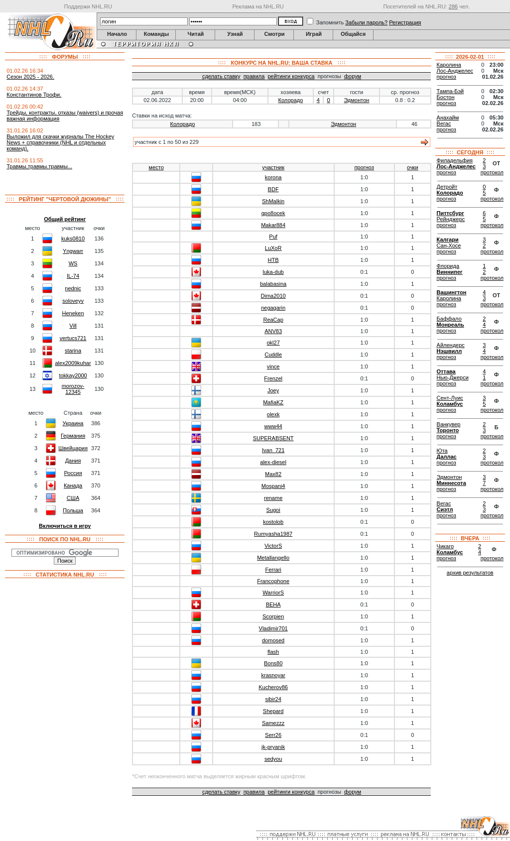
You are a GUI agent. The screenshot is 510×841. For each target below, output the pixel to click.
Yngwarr (73, 251)
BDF (273, 189)
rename (273, 498)
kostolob (273, 522)
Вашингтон (452, 292)
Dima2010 (273, 296)
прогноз (364, 167)
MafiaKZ (273, 402)
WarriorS (273, 593)
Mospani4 (273, 486)
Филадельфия (455, 160)
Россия (73, 473)
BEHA (273, 604)
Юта (442, 451)
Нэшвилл (449, 351)
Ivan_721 (273, 450)
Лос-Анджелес (455, 71)
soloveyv (73, 301)
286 (453, 6)
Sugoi (273, 510)
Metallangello (273, 558)
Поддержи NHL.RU (88, 6)
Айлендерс (451, 345)
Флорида (448, 266)
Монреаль (450, 325)
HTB (273, 260)
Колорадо (290, 100)
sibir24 (273, 699)
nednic (73, 288)
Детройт (447, 187)
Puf (273, 237)
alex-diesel (273, 462)
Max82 (273, 474)
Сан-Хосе (449, 245)
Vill (72, 326)
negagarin (273, 308)
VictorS (273, 546)
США (73, 498)
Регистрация (405, 22)
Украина (73, 423)
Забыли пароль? (366, 22)
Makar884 (273, 225)
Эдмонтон (357, 100)
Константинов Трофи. (33, 95)
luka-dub (273, 272)
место (156, 167)
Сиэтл (445, 509)
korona (273, 177)
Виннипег (450, 272)
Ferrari (273, 570)
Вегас (444, 123)
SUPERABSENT (273, 438)
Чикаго (445, 546)
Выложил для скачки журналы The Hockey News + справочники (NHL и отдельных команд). (60, 142)
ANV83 (273, 331)
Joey (273, 390)
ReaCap (273, 320)
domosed (273, 640)
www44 (273, 426)
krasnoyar (273, 675)
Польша (73, 510)
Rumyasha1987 (273, 534)
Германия (73, 436)
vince (273, 366)
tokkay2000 (73, 375)
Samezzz (273, 723)
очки (412, 167)
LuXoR (273, 248)
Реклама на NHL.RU (257, 6)
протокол (492, 172)
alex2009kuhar (73, 363)
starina (73, 351)
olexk (273, 414)
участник (273, 167)
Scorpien (273, 616)
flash (273, 652)
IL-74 (73, 276)
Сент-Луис (450, 398)
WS (73, 263)
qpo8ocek (273, 213)
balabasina (273, 284)
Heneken (73, 313)
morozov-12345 (73, 389)
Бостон (446, 97)
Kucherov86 (273, 687)
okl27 (272, 343)
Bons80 (273, 663)
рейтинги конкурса (290, 76)
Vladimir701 (273, 628)
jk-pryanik (273, 747)
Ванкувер (449, 424)
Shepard (273, 711)
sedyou (273, 759)
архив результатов (470, 573)
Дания (73, 461)
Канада (73, 485)
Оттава (446, 371)
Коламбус (450, 404)
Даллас (447, 457)
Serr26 (273, 735)
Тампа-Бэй (450, 91)
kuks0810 (73, 238)
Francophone (273, 581)
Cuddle (273, 355)
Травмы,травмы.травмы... (39, 166)
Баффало (449, 319)
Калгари (448, 239)
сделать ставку (221, 76)
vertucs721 (73, 338)
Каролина (449, 65)
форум (352, 76)
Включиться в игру (65, 526)
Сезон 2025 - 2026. (30, 77)
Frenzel (273, 378)
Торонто (448, 430)
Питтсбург (450, 213)
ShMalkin (273, 201)
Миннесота (451, 483)
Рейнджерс (451, 219)
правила (254, 76)
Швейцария (73, 448)
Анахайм (448, 117)
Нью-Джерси (453, 377)
